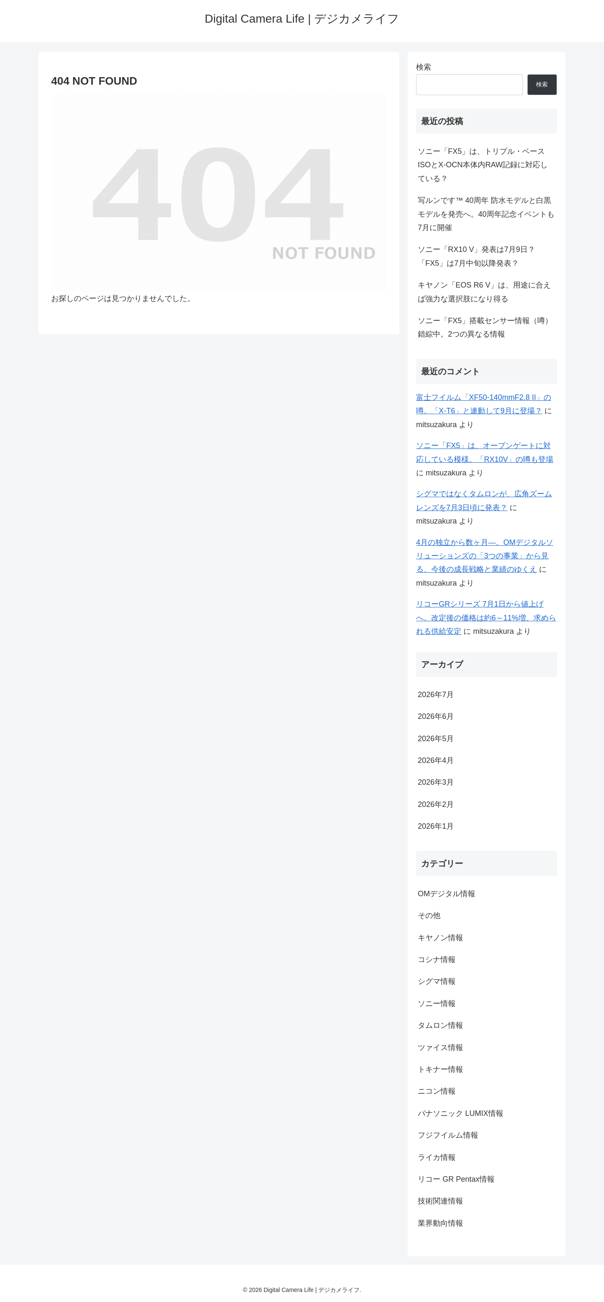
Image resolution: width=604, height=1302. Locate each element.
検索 (423, 67)
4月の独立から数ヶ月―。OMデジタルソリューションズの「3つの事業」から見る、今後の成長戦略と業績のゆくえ (484, 556)
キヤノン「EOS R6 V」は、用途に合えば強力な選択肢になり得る (484, 292)
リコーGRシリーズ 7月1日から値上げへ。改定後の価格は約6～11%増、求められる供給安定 (486, 617)
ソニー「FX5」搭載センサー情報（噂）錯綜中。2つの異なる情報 (485, 327)
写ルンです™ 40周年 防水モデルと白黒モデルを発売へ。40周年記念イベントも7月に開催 (486, 214)
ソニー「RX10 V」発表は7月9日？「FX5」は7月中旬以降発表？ (476, 256)
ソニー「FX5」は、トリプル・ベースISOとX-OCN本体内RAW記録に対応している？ (483, 165)
